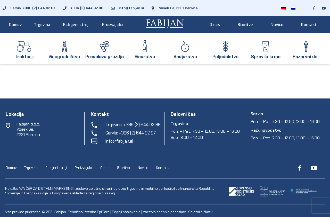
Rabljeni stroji (76, 25)
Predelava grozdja (104, 56)
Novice (276, 25)
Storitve (245, 25)
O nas (214, 25)
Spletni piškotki (200, 212)
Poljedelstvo (225, 56)
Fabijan (60, 212)
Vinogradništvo (64, 56)
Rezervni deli (306, 56)
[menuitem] (283, 8)
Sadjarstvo (185, 56)
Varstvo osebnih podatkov (164, 212)
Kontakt (309, 25)
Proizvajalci (112, 25)
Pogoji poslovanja (126, 212)
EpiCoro (103, 212)
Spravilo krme (265, 56)
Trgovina (42, 25)
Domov (15, 25)
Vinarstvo (145, 56)
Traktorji (24, 56)
